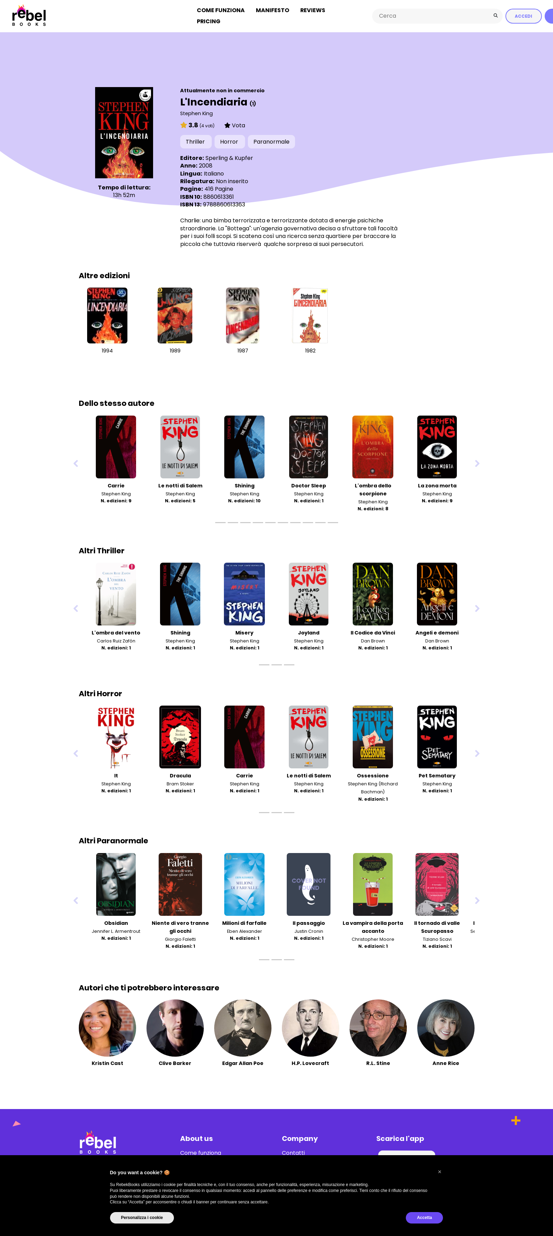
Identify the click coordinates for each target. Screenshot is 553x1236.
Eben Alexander (244, 930)
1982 (310, 350)
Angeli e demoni (437, 631)
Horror (230, 141)
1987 (242, 350)
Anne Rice (446, 1062)
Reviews (312, 10)
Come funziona (221, 10)
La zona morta (437, 484)
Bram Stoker (180, 783)
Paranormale (271, 141)
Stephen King (196, 112)
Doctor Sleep (308, 484)
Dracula (180, 775)
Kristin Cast (107, 1062)
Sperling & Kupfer (229, 157)
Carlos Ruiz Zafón (116, 640)
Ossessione (373, 775)
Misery (244, 631)
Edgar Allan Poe (242, 1062)
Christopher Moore (373, 938)
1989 (175, 350)
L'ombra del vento (116, 631)
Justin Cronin (308, 930)
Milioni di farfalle (244, 922)
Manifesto (272, 10)
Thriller (196, 141)
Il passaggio (309, 922)
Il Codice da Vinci (373, 631)
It (116, 775)
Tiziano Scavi (437, 938)
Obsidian (116, 922)
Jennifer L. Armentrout (116, 930)
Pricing (208, 21)
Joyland (308, 631)
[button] (439, 1171)
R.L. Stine (378, 1062)
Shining (244, 484)
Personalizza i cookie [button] (142, 1217)
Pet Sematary (437, 775)
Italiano (214, 173)
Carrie (116, 484)
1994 (107, 350)
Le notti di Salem (180, 484)
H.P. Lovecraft (310, 1062)
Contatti (293, 1152)
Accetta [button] (424, 1217)
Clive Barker (175, 1062)
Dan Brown (373, 640)
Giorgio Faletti (180, 938)
